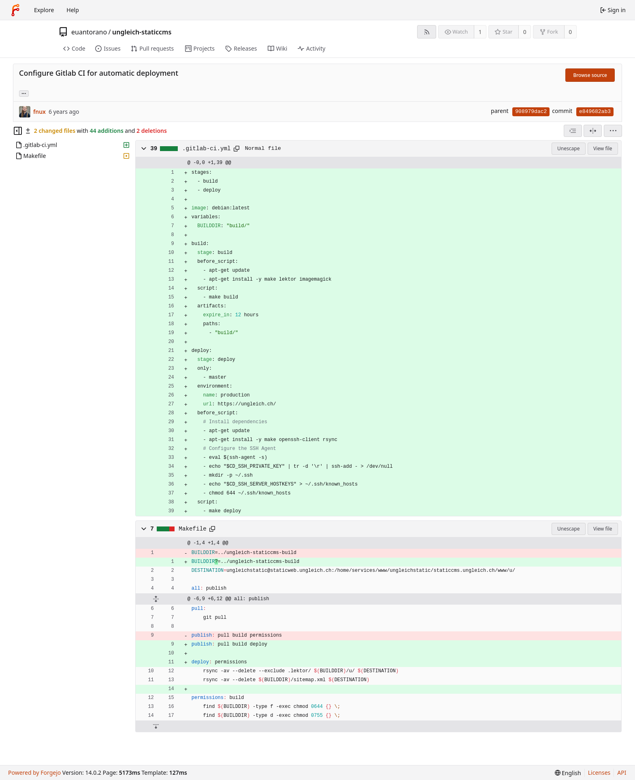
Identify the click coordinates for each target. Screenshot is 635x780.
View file (602, 148)
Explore (44, 10)
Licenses (599, 772)
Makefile (192, 529)
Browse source (590, 75)
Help (72, 10)
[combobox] (573, 131)
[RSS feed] (426, 31)
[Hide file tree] (18, 131)
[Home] (15, 10)
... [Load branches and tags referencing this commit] (23, 93)
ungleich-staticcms (141, 32)
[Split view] (593, 131)
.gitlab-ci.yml (206, 148)
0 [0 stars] (524, 32)
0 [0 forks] (570, 32)
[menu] (613, 131)
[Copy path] (236, 148)
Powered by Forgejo (34, 772)
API (621, 772)
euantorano (89, 32)
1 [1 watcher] (480, 32)
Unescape (568, 148)
